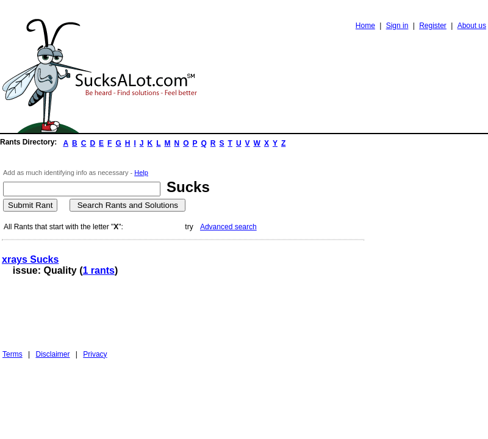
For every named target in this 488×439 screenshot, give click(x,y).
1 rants (98, 270)
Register (433, 25)
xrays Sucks (30, 259)
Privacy (95, 354)
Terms (12, 354)
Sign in (397, 25)
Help (141, 172)
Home (365, 25)
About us (472, 25)
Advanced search (228, 227)
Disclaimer (52, 354)
